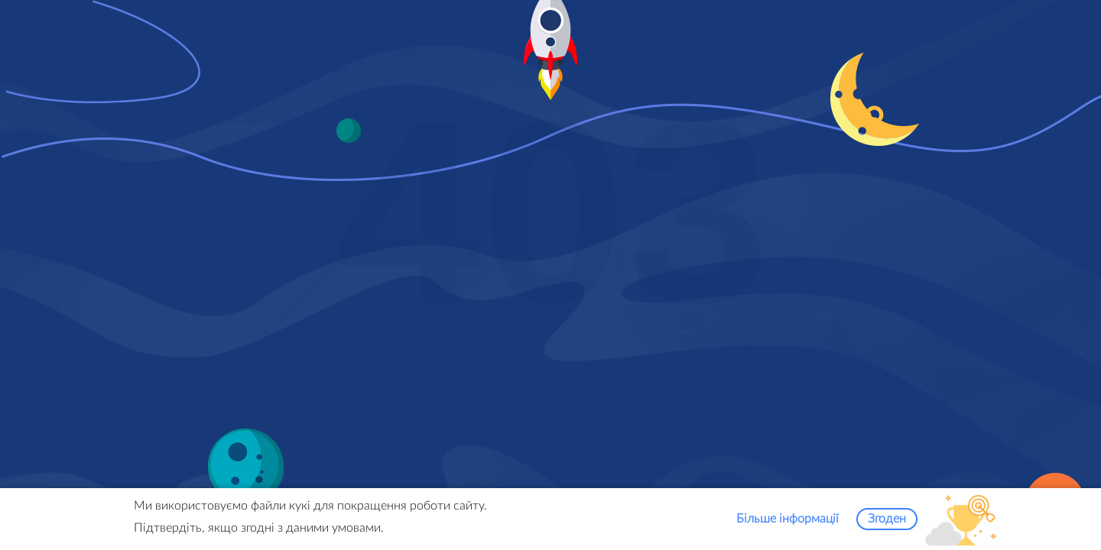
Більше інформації (787, 522)
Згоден (887, 522)
